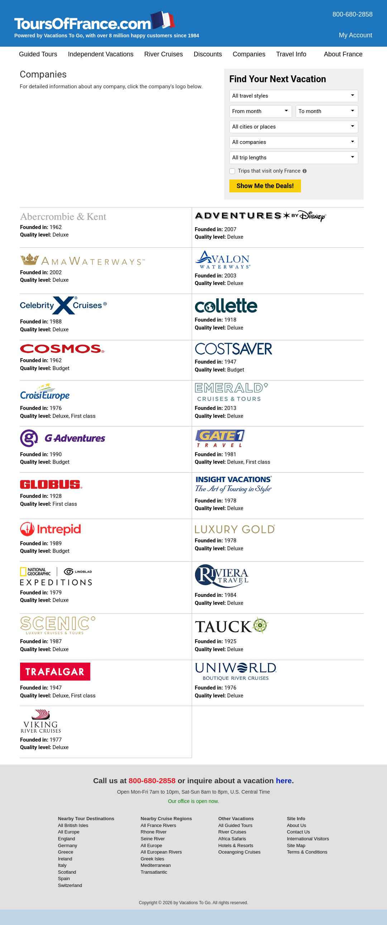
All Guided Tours (235, 825)
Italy (62, 865)
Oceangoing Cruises (239, 852)
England (66, 838)
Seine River (153, 838)
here (284, 780)
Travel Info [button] (291, 54)
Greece (65, 852)
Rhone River (154, 832)
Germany (67, 845)
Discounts (208, 54)
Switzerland (70, 885)
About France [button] (343, 54)
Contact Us (298, 832)
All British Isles (73, 825)
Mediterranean (156, 865)
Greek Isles (152, 858)
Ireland (65, 858)
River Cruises (163, 54)
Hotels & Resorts (235, 845)
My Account (355, 35)
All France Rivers (158, 825)
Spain (64, 878)
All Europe (69, 832)
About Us (296, 825)
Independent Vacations (101, 54)
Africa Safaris (232, 838)
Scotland (67, 872)
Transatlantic (154, 872)
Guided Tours (38, 54)
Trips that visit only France (269, 171)
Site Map (296, 845)
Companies (249, 54)
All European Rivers (161, 852)
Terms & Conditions (307, 852)
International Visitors (308, 838)
